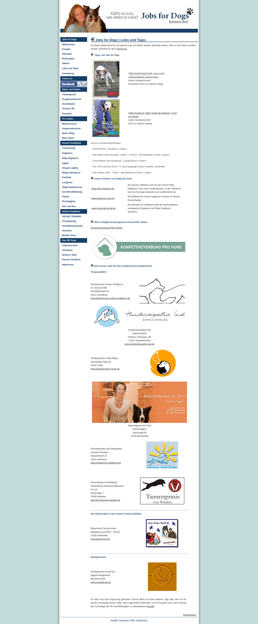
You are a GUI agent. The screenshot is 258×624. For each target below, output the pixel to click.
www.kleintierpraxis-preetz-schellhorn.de (110, 298)
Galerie (66, 63)
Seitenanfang (189, 615)
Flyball (65, 196)
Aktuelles (67, 54)
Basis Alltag (68, 133)
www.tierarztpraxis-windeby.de (105, 500)
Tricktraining (68, 148)
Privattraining (69, 221)
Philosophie (68, 58)
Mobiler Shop (69, 235)
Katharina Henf (69, 245)
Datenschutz (141, 620)
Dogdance (67, 153)
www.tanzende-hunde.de (103, 208)
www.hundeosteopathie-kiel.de (139, 344)
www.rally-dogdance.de (102, 188)
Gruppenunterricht (71, 99)
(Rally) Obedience (71, 172)
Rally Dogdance (70, 158)
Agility (65, 163)
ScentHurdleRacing (72, 192)
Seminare (67, 230)
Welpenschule (69, 124)
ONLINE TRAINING (71, 216)
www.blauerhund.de (100, 539)
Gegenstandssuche (72, 187)
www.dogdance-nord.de (103, 198)
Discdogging (68, 201)
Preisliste (67, 113)
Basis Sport (68, 138)
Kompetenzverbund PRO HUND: (107, 228)
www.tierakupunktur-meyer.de (105, 369)
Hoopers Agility (70, 168)
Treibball (66, 177)
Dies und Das (69, 206)
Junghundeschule (71, 128)
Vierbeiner (67, 250)
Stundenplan (68, 104)
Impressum (68, 264)
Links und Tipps (70, 68)
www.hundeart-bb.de (101, 582)
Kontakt (66, 49)
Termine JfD (68, 108)
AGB (132, 620)
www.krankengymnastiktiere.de (106, 463)
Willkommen (68, 44)
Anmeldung (68, 73)
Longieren (67, 182)
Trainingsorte (69, 94)
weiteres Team (69, 255)
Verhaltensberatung (72, 226)
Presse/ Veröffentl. (71, 259)
